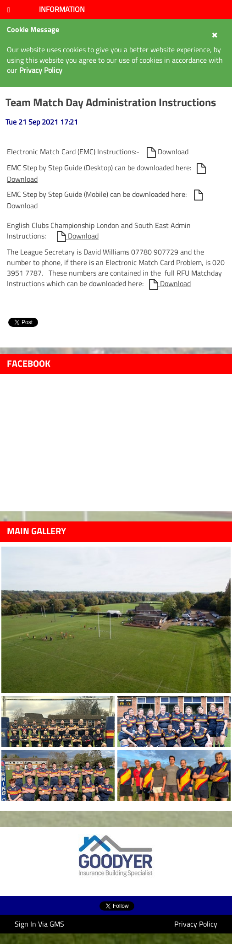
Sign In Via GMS (39, 923)
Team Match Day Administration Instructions (111, 102)
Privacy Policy (195, 923)
